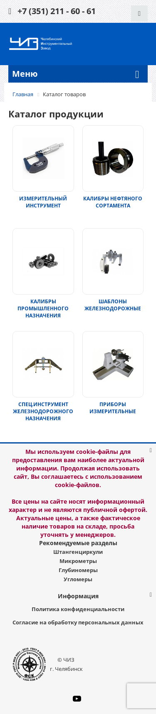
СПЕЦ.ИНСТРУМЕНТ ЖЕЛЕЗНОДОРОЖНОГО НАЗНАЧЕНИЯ (43, 411)
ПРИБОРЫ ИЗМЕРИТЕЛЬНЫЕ (112, 408)
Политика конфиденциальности (78, 609)
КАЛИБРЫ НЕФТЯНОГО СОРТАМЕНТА (112, 202)
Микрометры (78, 561)
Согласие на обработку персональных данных (78, 622)
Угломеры (78, 579)
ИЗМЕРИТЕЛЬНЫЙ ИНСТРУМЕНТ (43, 202)
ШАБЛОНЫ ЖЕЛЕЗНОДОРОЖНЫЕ (112, 305)
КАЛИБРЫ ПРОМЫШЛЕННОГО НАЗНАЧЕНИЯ (43, 308)
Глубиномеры (78, 570)
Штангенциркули (78, 552)
